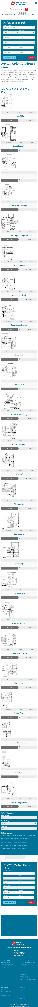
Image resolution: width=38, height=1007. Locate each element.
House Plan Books (5, 967)
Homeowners (24, 960)
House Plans (5, 960)
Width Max (21, 45)
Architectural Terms (6, 991)
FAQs (2, 990)
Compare (27, 15)
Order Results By (5, 821)
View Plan (9, 120)
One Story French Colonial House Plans (14, 842)
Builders (23, 974)
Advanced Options (10, 57)
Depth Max (21, 50)
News (21, 990)
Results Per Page (5, 815)
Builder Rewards (24, 976)
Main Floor (5, 828)
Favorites (19, 15)
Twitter (23, 13)
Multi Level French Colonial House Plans (14, 838)
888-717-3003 (15, 13)
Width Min (5, 45)
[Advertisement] (19, 925)
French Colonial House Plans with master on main (18, 835)
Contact (23, 998)
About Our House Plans (7, 964)
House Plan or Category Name (9, 25)
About (22, 987)
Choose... (7, 42)
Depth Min (5, 50)
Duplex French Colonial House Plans (13, 848)
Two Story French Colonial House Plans (14, 845)
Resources (4, 987)
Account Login (8, 15)
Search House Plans (6, 962)
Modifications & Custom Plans (8, 966)
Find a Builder (23, 964)
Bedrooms (5, 30)
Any (6, 32)
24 (3, 818)
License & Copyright (6, 995)
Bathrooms (21, 30)
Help (2, 993)
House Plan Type (6, 40)
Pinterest (20, 13)
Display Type (4, 826)
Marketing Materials (25, 978)
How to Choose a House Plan (27, 962)
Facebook (22, 13)
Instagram (25, 13)
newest (4, 823)
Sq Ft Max (21, 35)
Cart (34, 15)
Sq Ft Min (5, 35)
